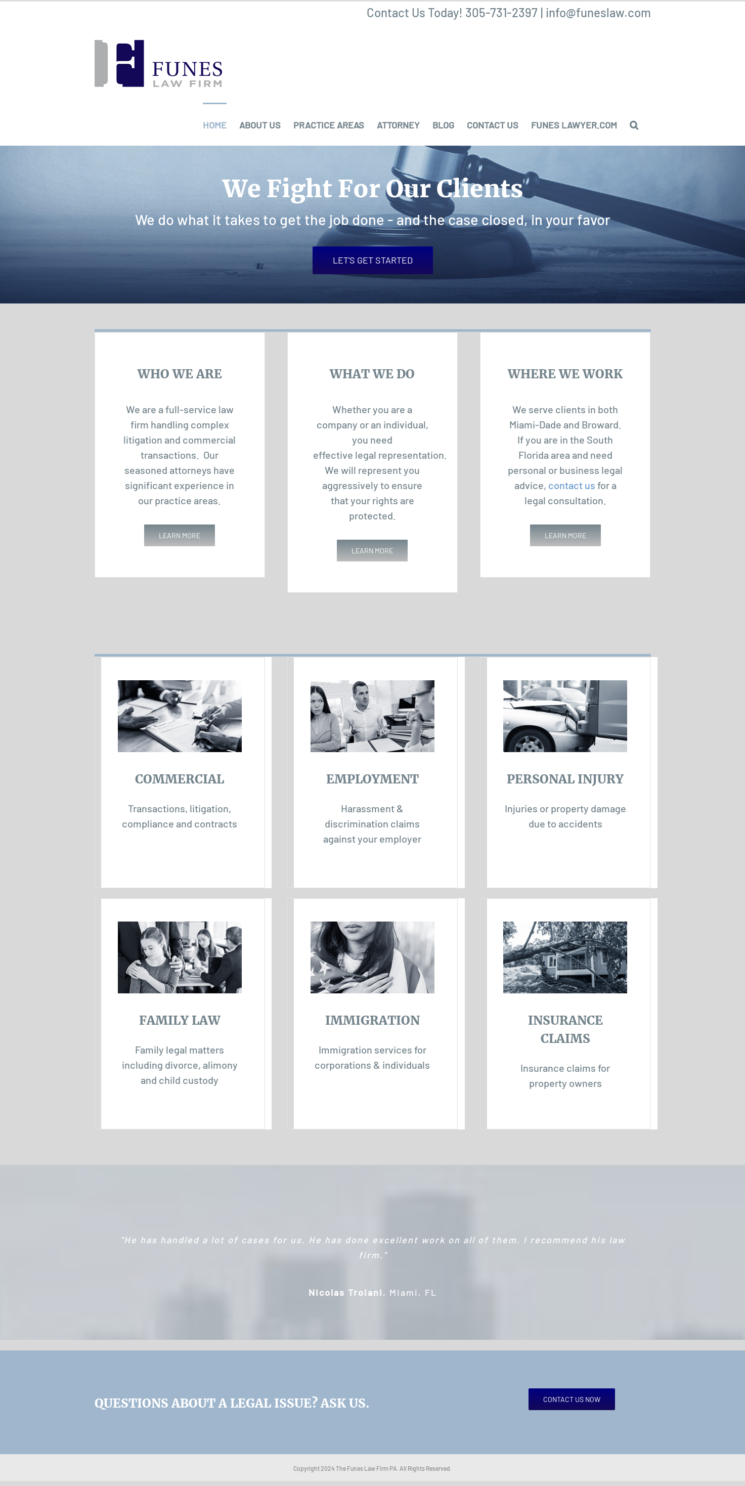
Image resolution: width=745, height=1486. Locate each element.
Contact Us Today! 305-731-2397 (452, 12)
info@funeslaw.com (598, 12)
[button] (634, 124)
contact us (571, 485)
